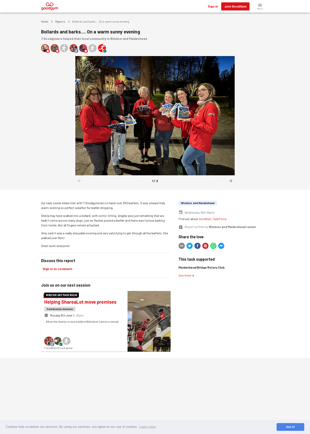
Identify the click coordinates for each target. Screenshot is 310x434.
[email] (182, 246)
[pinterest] (205, 246)
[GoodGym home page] (50, 6)
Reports (60, 21)
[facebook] (197, 246)
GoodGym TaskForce (213, 219)
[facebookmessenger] (221, 246)
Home (44, 21)
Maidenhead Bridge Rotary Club (201, 267)
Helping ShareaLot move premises (80, 302)
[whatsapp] (213, 246)
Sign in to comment (57, 269)
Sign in (212, 6)
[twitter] (189, 246)
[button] (260, 6)
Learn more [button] (147, 426)
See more (186, 275)
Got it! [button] (290, 426)
